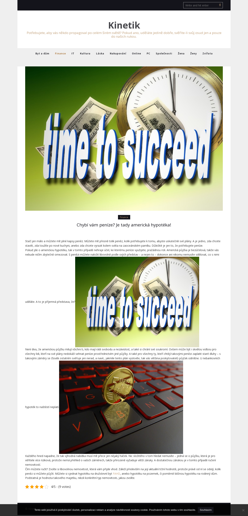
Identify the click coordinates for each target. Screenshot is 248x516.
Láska (100, 54)
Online (136, 54)
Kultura (85, 54)
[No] (243, 510)
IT (72, 54)
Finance (60, 54)
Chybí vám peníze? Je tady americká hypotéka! (124, 225)
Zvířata (207, 54)
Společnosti (164, 54)
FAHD (116, 474)
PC (148, 54)
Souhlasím (206, 509)
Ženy (193, 54)
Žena (181, 54)
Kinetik (124, 25)
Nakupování (118, 54)
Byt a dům (42, 54)
